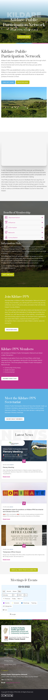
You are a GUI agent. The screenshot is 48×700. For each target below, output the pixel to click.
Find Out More (8, 82)
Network (10, 232)
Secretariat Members (14, 419)
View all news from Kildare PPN (23, 570)
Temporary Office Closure (12, 552)
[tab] (24, 217)
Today (14, 598)
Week (14, 591)
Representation (12, 217)
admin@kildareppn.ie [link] (13, 682)
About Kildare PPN (10, 649)
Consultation (11, 237)
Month (9, 591)
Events (12, 464)
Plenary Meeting (8, 467)
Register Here (24, 37)
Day (19, 591)
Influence (10, 222)
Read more (6, 476)
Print (5, 610)
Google (13, 614)
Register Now (22, 82)
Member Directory (10, 378)
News (11, 507)
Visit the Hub (8, 274)
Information (11, 227)
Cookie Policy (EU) (10, 664)
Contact (6, 657)
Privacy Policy (8, 661)
